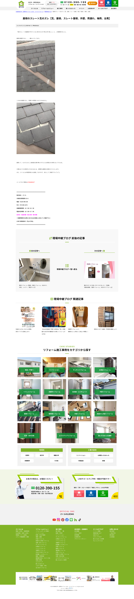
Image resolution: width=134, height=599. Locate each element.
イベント (81, 8)
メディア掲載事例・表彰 (22, 537)
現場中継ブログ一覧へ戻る (67, 267)
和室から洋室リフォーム (42, 541)
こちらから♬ (31, 182)
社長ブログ (96, 535)
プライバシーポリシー (80, 539)
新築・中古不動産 (40, 535)
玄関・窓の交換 (60, 556)
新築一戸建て (59, 533)
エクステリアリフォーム (62, 558)
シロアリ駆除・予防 (41, 565)
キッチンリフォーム (41, 544)
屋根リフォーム (60, 548)
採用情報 (76, 535)
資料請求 (92, 3)
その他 (56, 461)
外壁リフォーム (60, 546)
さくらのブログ (103, 8)
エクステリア (39, 562)
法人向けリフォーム (41, 567)
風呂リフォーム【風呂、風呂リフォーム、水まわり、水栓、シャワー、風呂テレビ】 (34, 272)
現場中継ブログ (29, 25)
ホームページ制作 (64, 588)
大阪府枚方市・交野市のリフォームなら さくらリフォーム (64, 586)
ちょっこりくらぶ (98, 541)
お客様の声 (91, 8)
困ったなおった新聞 (98, 539)
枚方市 (42, 455)
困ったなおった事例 (61, 560)
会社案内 (114, 8)
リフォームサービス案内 (42, 531)
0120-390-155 (48, 488)
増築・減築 (39, 537)
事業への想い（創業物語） (23, 531)
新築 (103, 461)
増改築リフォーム (60, 550)
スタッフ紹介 (78, 533)
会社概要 (76, 531)
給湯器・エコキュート (42, 554)
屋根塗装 (37, 25)
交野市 (27, 455)
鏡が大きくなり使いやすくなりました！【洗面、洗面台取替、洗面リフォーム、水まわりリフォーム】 (99, 272)
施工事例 (60, 8)
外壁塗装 (80, 461)
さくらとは (34, 8)
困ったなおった (71, 8)
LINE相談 (114, 3)
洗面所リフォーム (40, 550)
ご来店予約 (113, 533)
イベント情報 (96, 531)
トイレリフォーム (40, 548)
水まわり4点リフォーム (42, 552)
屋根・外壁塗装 (40, 556)
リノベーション (80, 455)
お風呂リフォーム (40, 546)
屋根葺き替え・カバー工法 (43, 558)
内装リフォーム (40, 539)
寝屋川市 (56, 455)
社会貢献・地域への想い (22, 533)
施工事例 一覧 (60, 531)
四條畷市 (27, 461)
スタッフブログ (97, 537)
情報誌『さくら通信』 (22, 535)
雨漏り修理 (39, 560)
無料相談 (101, 3)
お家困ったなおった (103, 455)
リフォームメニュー (47, 8)
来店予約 (108, 3)
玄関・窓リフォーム (41, 543)
